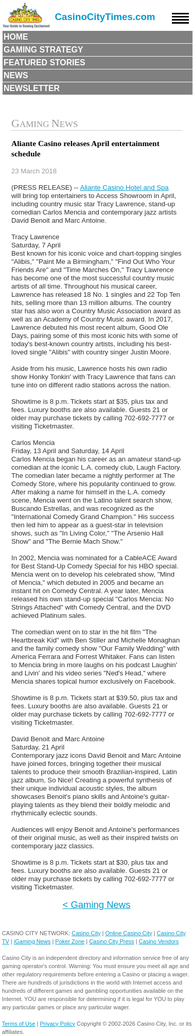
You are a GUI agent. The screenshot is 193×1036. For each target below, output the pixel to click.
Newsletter (32, 88)
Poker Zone (69, 941)
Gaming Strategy (43, 49)
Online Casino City (128, 933)
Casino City (86, 933)
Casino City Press (111, 941)
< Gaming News (97, 904)
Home (16, 36)
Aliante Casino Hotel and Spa (124, 187)
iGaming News (32, 941)
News (16, 75)
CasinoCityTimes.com (105, 16)
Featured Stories (44, 62)
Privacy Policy (57, 1024)
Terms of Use (19, 1024)
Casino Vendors (159, 941)
